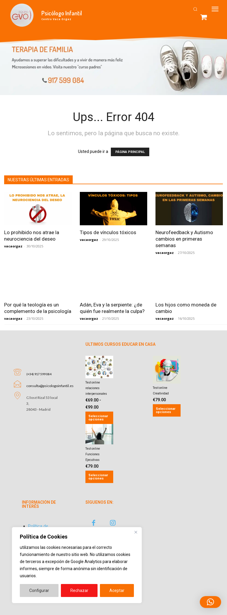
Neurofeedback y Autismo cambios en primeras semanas (184, 238)
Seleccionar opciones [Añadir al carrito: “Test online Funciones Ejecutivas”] (98, 476)
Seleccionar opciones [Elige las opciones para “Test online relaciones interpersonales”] (98, 417)
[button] (195, 9)
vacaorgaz (13, 246)
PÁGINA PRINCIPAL (130, 152)
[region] (77, 565)
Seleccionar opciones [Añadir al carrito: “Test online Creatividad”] (165, 410)
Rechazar (79, 590)
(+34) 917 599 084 (38, 366)
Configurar (39, 590)
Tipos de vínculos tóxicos (108, 232)
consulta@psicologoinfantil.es (50, 378)
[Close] (135, 532)
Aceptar (116, 590)
